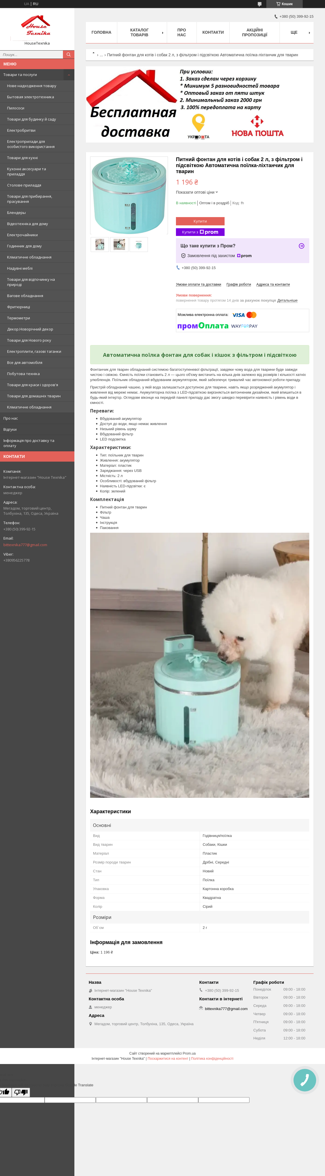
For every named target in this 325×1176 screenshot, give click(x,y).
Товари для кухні (22, 157)
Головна (101, 32)
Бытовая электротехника (30, 96)
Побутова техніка (23, 373)
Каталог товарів (139, 32)
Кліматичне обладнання (29, 257)
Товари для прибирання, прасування (29, 199)
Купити (200, 221)
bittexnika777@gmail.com (25, 544)
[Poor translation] (21, 1092)
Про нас (10, 418)
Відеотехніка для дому (27, 223)
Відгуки (10, 429)
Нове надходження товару (31, 85)
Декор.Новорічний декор (30, 329)
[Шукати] (68, 54)
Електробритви (21, 130)
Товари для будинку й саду (31, 119)
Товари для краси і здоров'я (32, 384)
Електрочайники (22, 234)
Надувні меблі (20, 268)
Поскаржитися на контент (168, 1059)
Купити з (200, 232)
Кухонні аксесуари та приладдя (26, 171)
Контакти (213, 32)
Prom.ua (189, 1053)
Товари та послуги (20, 74)
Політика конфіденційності (212, 1059)
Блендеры (16, 212)
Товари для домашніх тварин (34, 395)
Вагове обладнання (25, 295)
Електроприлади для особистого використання (31, 144)
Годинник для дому (24, 246)
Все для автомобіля (24, 362)
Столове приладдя (24, 185)
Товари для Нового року (29, 340)
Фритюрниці (18, 306)
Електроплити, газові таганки (34, 351)
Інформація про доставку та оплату (28, 443)
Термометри (18, 317)
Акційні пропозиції (254, 32)
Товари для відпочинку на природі (31, 282)
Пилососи (15, 108)
